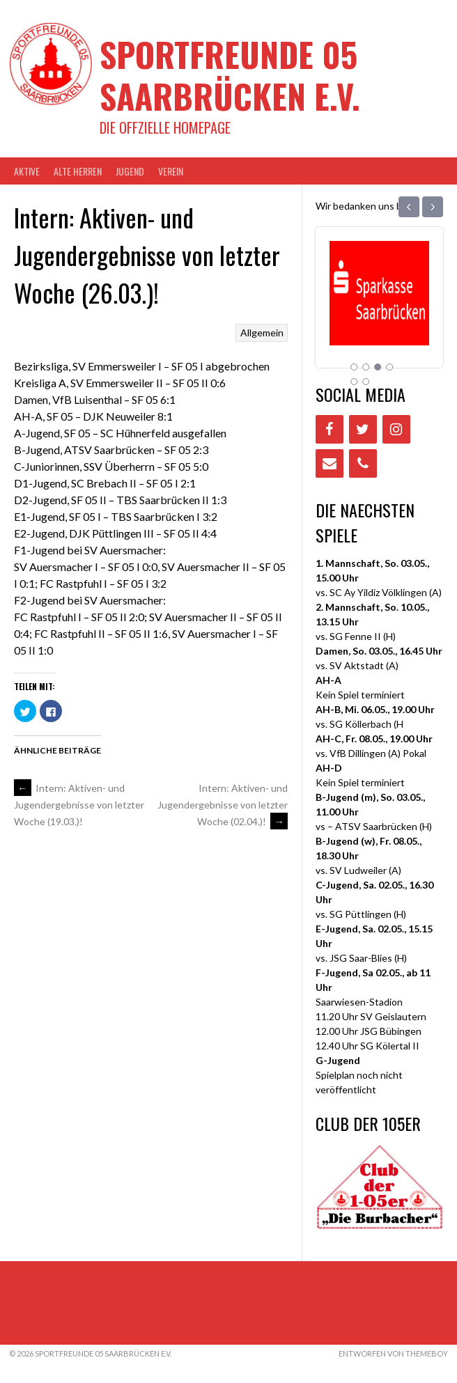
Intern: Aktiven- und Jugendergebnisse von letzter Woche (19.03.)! (79, 805)
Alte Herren (78, 171)
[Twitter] (363, 429)
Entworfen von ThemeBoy (393, 1353)
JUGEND (130, 171)
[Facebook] (329, 429)
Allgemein (262, 332)
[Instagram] (396, 429)
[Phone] (363, 463)
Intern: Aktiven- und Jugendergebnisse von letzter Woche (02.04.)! (222, 804)
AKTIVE (27, 171)
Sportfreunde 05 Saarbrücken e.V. (230, 74)
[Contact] (329, 463)
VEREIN (170, 171)
